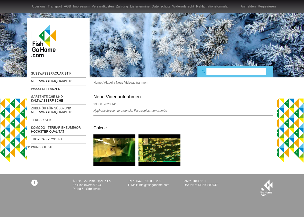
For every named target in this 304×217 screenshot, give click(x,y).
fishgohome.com (266, 187)
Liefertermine (140, 6)
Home (97, 82)
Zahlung (122, 6)
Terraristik (41, 120)
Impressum (81, 6)
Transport (55, 6)
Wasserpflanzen (45, 89)
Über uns (39, 6)
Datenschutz (161, 6)
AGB (67, 6)
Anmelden (248, 6)
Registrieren (267, 6)
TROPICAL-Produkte (48, 139)
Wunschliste (42, 147)
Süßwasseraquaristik (51, 73)
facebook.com (34, 182)
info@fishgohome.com (153, 185)
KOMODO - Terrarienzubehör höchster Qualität (56, 129)
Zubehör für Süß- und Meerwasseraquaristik (51, 110)
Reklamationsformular (212, 6)
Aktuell (108, 82)
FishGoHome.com (45, 40)
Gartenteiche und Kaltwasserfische (47, 98)
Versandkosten (103, 6)
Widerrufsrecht (183, 6)
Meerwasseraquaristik (51, 81)
